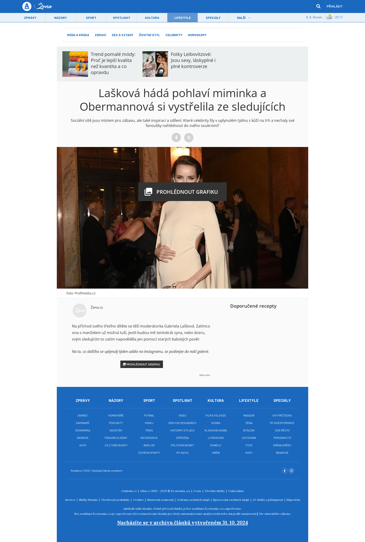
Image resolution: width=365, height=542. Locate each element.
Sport (91, 18)
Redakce (76, 470)
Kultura (152, 18)
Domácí (83, 415)
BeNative (282, 452)
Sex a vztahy (122, 35)
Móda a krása (78, 35)
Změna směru (282, 445)
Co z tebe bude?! (116, 445)
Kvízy (249, 452)
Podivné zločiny (116, 437)
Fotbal (149, 415)
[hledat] (318, 6)
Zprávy (30, 18)
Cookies (138, 499)
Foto (249, 445)
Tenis (149, 430)
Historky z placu (182, 430)
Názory (60, 18)
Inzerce (70, 499)
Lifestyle (249, 400)
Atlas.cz (145, 491)
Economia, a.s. (181, 491)
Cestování (249, 437)
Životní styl (149, 35)
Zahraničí (82, 422)
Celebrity (174, 35)
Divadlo (215, 445)
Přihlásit (335, 6)
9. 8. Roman (314, 17)
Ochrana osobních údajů (193, 499)
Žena (249, 422)
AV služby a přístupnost (268, 499)
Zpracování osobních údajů (231, 499)
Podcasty (116, 422)
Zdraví (100, 35)
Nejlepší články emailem (107, 470)
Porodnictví (282, 437)
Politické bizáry (182, 445)
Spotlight (121, 18)
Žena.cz (97, 307)
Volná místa (236, 491)
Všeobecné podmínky (115, 499)
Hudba (215, 422)
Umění (216, 452)
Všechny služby (215, 491)
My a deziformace (282, 422)
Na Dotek (116, 430)
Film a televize (216, 415)
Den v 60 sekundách (182, 422)
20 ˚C (334, 17)
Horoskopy (197, 35)
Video (182, 415)
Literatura (216, 437)
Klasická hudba (216, 430)
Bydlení (248, 430)
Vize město (282, 430)
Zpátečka (182, 437)
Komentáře (116, 415)
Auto (82, 445)
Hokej (149, 422)
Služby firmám (88, 499)
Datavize (82, 437)
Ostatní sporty (149, 452)
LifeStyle (182, 18)
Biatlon (149, 445)
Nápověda (293, 499)
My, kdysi (182, 452)
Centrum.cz (129, 491)
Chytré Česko (282, 415)
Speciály (213, 18)
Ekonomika (82, 430)
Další (241, 18)
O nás (197, 491)
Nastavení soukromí (160, 499)
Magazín (248, 415)
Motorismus (149, 437)
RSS (87, 470)
